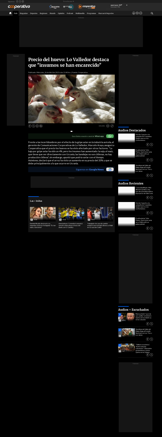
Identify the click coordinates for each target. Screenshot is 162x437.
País (15, 13)
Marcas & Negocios (106, 13)
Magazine (24, 13)
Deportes (33, 13)
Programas (91, 13)
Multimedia (80, 13)
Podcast (70, 13)
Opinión (61, 13)
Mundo (52, 13)
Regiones (43, 13)
